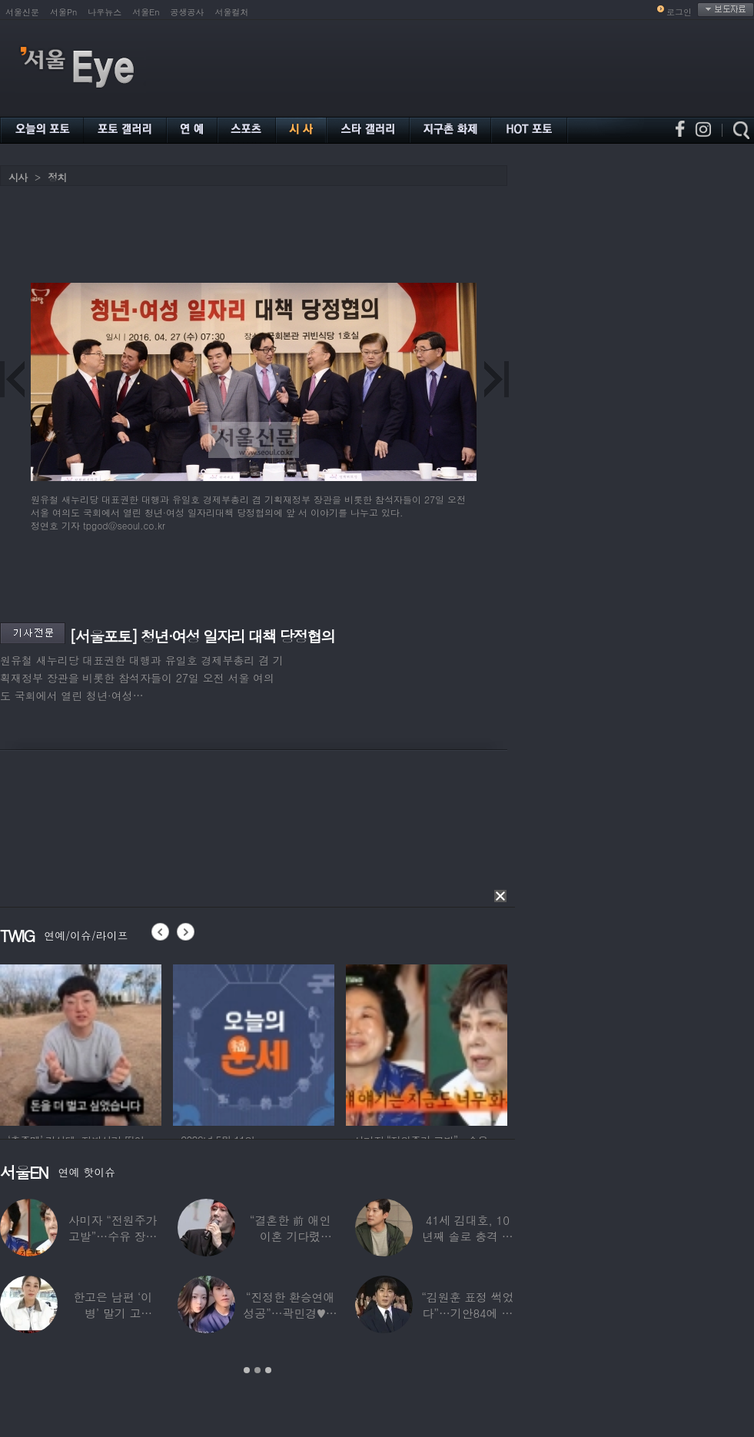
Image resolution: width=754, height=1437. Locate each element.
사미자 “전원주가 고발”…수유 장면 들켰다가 (113, 1236)
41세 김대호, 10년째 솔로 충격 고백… (467, 1236)
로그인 (679, 12)
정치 (57, 177)
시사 (17, 177)
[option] (127, 1043)
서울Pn (63, 12)
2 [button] (257, 1370)
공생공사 (187, 12)
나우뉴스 (104, 12)
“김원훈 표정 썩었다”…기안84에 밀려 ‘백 (467, 1313)
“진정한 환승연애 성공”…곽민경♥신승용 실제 (290, 1313)
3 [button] (268, 1370)
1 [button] (247, 1370)
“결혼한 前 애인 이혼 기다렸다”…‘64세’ (290, 1236)
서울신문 (22, 12)
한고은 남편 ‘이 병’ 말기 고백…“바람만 (112, 1313)
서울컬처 (232, 12)
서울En (145, 12)
